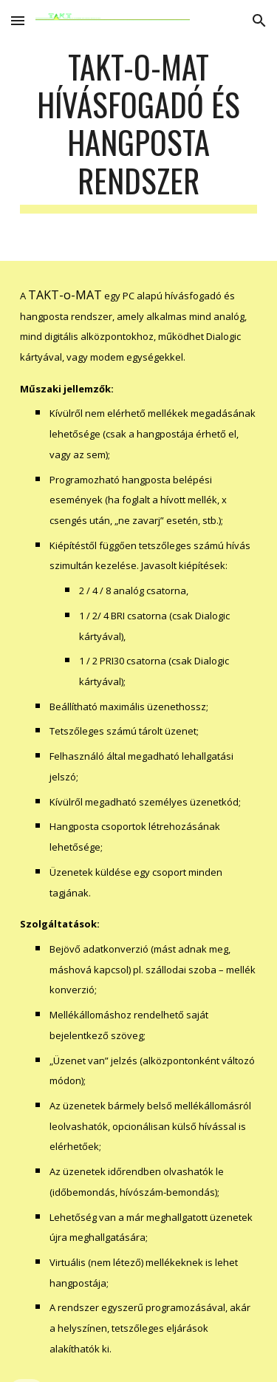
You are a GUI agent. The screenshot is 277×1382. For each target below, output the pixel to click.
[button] (17, 20)
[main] (139, 130)
